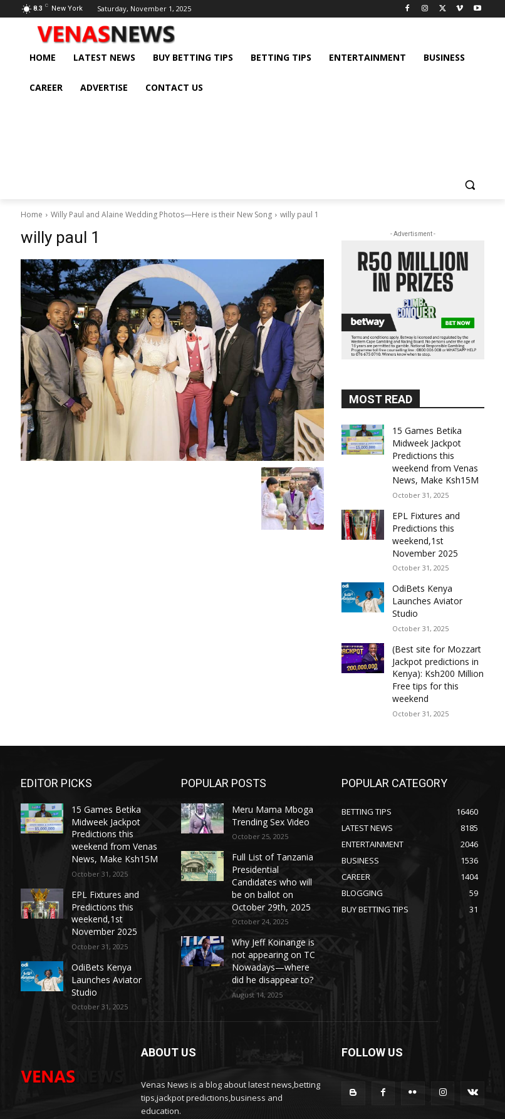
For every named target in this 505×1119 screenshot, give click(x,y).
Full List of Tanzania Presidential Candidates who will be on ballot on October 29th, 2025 (274, 815)
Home (32, 214)
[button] (469, 184)
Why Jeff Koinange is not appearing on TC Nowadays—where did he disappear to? (277, 880)
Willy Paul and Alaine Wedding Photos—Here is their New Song (161, 214)
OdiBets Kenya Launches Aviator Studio (435, 575)
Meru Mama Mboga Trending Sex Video (266, 760)
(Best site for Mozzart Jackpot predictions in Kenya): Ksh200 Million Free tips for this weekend (438, 630)
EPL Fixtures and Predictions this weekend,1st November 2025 (434, 521)
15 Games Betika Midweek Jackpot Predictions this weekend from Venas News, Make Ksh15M (436, 450)
